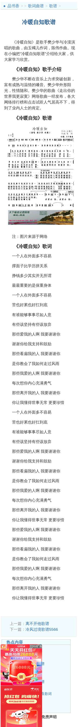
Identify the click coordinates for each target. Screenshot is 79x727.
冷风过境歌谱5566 (42, 629)
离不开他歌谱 (37, 623)
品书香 (13, 6)
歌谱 (53, 6)
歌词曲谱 (36, 6)
